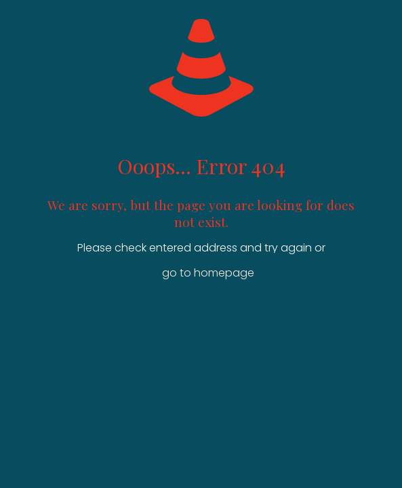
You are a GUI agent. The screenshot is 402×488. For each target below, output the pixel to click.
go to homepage (208, 273)
